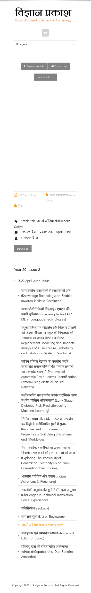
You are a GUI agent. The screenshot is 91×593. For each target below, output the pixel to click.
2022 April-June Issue (34, 280)
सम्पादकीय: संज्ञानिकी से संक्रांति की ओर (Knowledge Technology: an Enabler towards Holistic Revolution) (47, 295)
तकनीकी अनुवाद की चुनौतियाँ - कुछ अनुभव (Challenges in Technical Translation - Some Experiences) (48, 494)
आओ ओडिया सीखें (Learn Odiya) (43, 524)
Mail (45, 33)
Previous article (34, 66)
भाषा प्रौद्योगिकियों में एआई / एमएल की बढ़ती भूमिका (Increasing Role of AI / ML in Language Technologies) (46, 314)
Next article (45, 77)
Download (23, 248)
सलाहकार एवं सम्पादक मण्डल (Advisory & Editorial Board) (47, 535)
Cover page (59, 66)
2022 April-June (27, 195)
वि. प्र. (20, 205)
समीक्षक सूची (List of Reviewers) (43, 516)
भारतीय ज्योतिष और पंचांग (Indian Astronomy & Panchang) (43, 479)
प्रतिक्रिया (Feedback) (35, 508)
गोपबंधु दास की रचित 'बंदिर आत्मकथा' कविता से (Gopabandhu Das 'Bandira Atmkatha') (47, 551)
